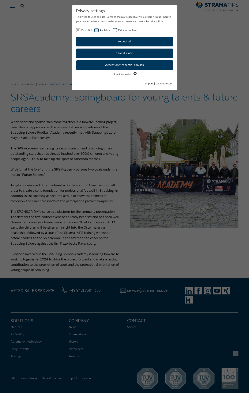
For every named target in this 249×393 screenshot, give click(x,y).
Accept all (124, 41)
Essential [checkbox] (86, 30)
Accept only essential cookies (124, 65)
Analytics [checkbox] (105, 30)
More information (124, 74)
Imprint (149, 83)
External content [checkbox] (127, 30)
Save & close (124, 53)
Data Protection (164, 83)
